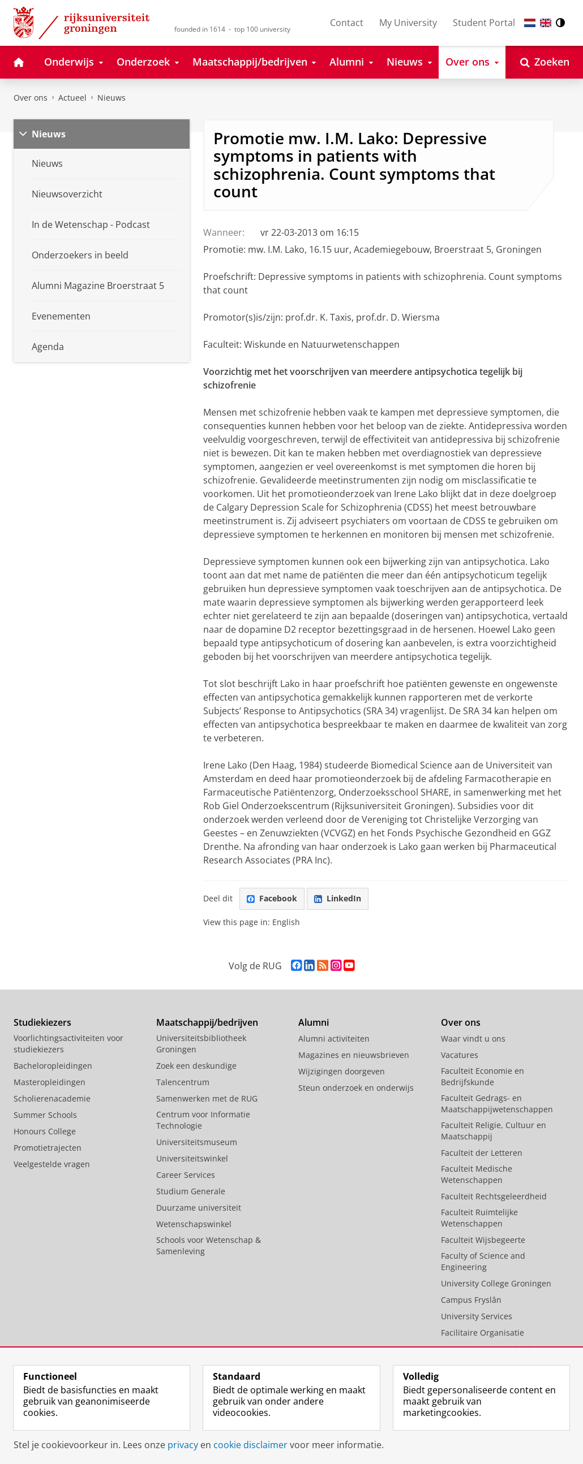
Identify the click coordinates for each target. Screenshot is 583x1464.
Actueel (72, 97)
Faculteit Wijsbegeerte (483, 1239)
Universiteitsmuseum (196, 1142)
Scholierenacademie (52, 1098)
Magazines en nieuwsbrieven (353, 1055)
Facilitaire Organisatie (482, 1332)
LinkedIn (337, 898)
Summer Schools (45, 1114)
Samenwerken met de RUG (207, 1098)
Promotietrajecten (48, 1147)
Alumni (313, 1022)
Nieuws (111, 97)
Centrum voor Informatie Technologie (203, 1120)
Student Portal (484, 22)
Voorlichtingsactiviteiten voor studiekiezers (68, 1044)
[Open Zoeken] (545, 62)
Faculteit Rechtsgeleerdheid (494, 1196)
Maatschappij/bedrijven (207, 1022)
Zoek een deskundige (196, 1065)
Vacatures (459, 1055)
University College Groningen (496, 1283)
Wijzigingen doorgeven (341, 1071)
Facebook (272, 898)
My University (408, 22)
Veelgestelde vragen (52, 1164)
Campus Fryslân (471, 1299)
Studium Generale (190, 1191)
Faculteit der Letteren (481, 1152)
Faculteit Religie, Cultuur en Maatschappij (493, 1131)
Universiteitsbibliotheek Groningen (201, 1044)
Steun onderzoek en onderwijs (356, 1087)
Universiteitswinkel (192, 1158)
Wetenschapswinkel (194, 1224)
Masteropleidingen (49, 1082)
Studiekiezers (42, 1022)
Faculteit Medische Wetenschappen (476, 1174)
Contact (346, 22)
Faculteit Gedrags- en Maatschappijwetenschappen (497, 1103)
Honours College (45, 1131)
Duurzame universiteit (198, 1207)
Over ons (31, 97)
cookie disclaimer (250, 1445)
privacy (183, 1445)
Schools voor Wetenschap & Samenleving (208, 1245)
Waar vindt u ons (473, 1038)
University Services (476, 1316)
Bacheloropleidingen (53, 1065)
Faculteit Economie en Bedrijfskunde (482, 1076)
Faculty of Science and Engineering (483, 1261)
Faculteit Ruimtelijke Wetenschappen (479, 1218)
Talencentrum (182, 1082)
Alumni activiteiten (334, 1038)
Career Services (185, 1174)
